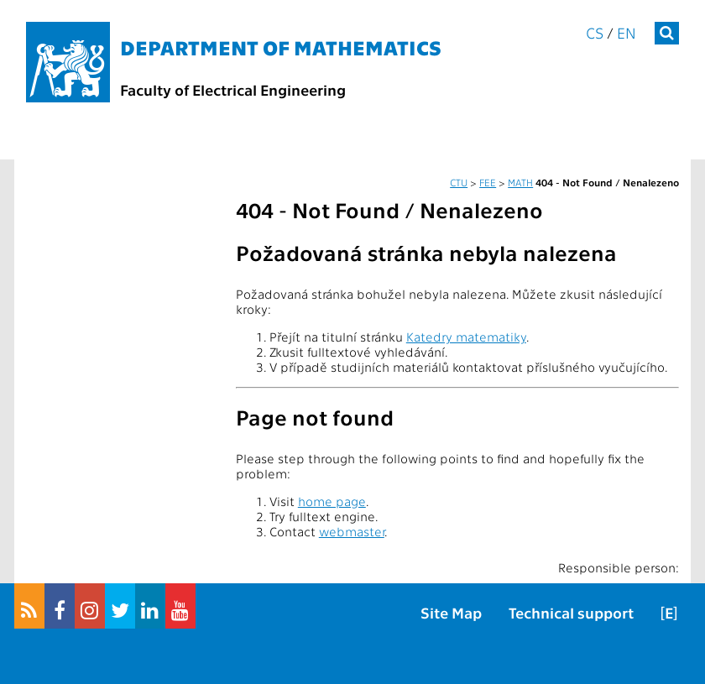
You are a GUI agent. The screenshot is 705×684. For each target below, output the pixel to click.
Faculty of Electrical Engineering (233, 89)
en (626, 32)
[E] (669, 612)
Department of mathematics (280, 46)
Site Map (451, 612)
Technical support (571, 612)
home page (332, 501)
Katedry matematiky (466, 336)
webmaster (351, 531)
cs (594, 32)
